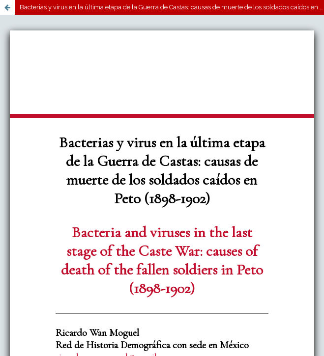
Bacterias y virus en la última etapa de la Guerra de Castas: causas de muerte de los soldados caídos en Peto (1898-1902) (172, 7)
